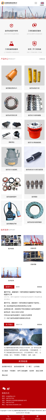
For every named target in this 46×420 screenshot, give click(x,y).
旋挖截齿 (34, 197)
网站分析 (5, 375)
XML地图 (27, 413)
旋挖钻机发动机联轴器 (34, 222)
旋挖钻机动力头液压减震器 (34, 169)
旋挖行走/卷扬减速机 (34, 142)
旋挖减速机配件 (11, 197)
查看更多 (42, 59)
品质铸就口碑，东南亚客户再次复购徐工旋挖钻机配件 (22, 309)
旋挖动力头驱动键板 (34, 115)
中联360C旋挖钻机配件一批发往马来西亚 (18, 315)
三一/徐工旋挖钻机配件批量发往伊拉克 (17, 318)
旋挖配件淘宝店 (7, 366)
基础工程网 (39, 371)
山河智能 (36, 366)
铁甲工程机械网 (22, 371)
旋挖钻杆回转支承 (11, 115)
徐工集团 (5, 371)
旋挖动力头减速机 (11, 169)
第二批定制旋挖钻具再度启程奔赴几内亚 (17, 306)
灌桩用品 (11, 142)
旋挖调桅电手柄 (11, 223)
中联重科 (12, 371)
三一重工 (29, 366)
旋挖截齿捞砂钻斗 (11, 88)
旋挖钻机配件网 (19, 366)
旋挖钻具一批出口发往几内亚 (14, 312)
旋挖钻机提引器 (34, 88)
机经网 (32, 371)
